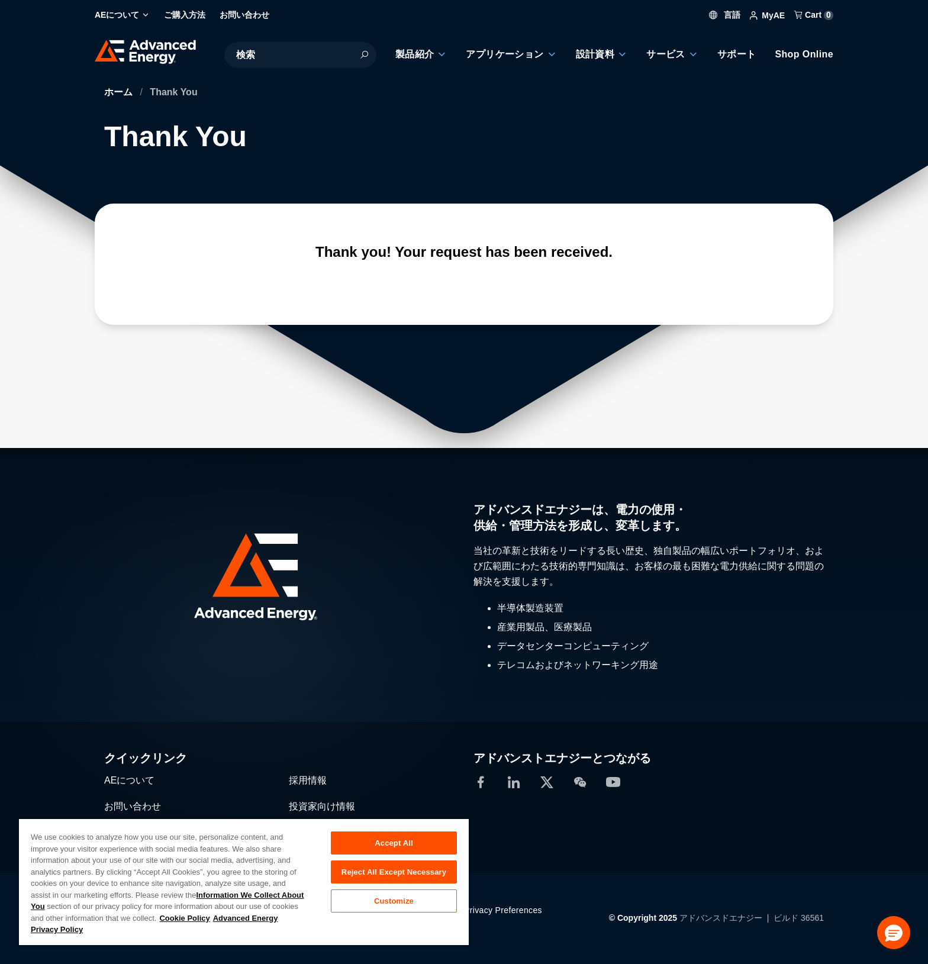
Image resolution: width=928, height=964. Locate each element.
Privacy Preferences (503, 910)
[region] (244, 881)
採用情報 (308, 780)
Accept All (394, 843)
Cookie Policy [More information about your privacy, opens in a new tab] (184, 918)
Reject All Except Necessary (393, 872)
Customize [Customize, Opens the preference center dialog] (394, 901)
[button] (893, 932)
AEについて (129, 780)
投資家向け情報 (322, 806)
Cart (813, 15)
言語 (725, 15)
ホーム (119, 92)
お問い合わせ (132, 806)
